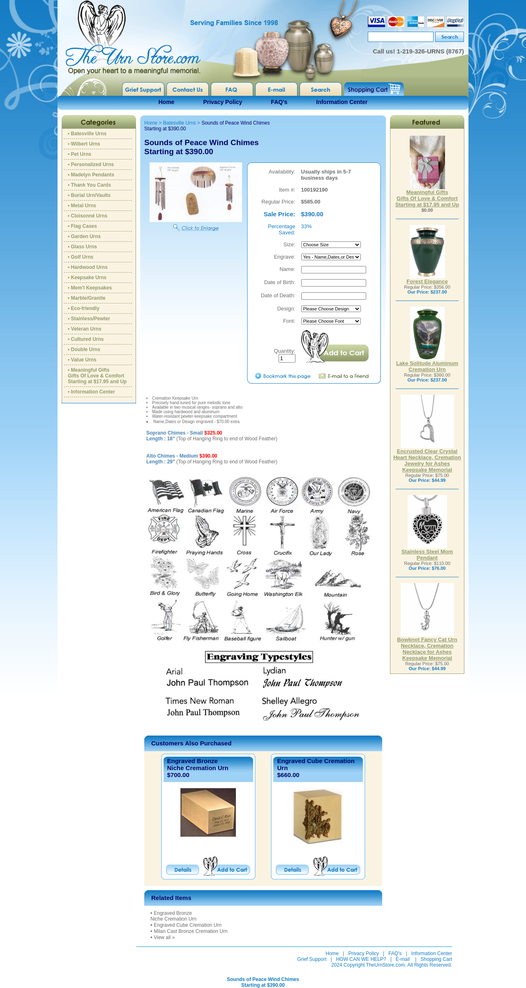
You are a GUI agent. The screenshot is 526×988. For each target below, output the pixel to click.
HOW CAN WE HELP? (361, 959)
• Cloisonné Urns (87, 216)
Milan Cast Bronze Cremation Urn (190, 931)
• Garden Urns (84, 236)
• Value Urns (82, 360)
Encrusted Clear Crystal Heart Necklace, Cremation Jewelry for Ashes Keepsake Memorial (427, 458)
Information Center (341, 102)
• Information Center (91, 392)
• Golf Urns (80, 257)
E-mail (403, 959)
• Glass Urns (82, 247)
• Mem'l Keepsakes (90, 288)
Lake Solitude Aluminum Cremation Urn (427, 364)
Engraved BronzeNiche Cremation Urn (197, 764)
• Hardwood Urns (88, 267)
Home (167, 102)
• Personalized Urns (91, 164)
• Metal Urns (82, 205)
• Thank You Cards (89, 185)
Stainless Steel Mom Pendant (427, 552)
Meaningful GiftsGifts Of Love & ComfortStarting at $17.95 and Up (427, 196)
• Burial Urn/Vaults (89, 195)
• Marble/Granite (87, 298)
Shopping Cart (436, 959)
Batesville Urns (179, 123)
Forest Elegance (427, 279)
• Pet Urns (79, 154)
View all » (164, 937)
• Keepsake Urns (87, 277)
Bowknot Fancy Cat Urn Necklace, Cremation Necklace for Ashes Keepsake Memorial (427, 646)
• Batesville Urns (87, 134)
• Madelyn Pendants (91, 175)
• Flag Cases (82, 226)
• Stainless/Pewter (89, 319)
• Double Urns (84, 349)
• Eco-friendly (83, 308)
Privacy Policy (222, 102)
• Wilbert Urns (84, 144)
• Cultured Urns (86, 339)
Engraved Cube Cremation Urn (187, 925)
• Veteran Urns (85, 329)
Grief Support (311, 959)
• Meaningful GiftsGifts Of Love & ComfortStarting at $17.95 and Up (97, 375)
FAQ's (279, 102)
